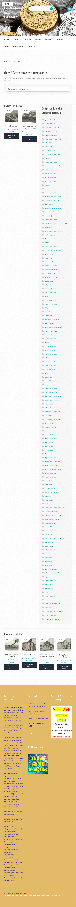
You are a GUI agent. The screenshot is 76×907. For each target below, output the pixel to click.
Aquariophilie (50, 123)
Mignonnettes (49, 404)
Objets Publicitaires (53, 469)
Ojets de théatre (51, 477)
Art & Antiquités (51, 131)
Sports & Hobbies (51, 569)
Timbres (47, 592)
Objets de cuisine (51, 458)
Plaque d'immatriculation (54, 507)
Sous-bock (48, 565)
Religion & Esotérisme (53, 542)
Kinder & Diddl (50, 346)
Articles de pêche (51, 135)
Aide (30, 46)
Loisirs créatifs (51, 362)
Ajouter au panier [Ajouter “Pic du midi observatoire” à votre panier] (11, 136)
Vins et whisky (50, 615)
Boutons (47, 185)
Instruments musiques (53, 327)
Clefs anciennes (51, 246)
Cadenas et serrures (52, 200)
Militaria (48, 408)
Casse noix (49, 227)
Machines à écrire (51, 369)
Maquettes (48, 377)
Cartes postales (51, 223)
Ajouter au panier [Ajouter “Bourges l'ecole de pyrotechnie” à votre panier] (64, 667)
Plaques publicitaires (53, 515)
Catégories (49, 39)
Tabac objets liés (51, 580)
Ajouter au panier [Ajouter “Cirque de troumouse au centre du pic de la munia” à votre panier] (29, 139)
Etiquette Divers (51, 285)
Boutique (38, 39)
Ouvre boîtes (49, 481)
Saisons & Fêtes (51, 550)
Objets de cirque (51, 454)
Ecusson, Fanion (51, 277)
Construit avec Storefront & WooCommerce (44, 895)
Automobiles (49, 143)
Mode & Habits (50, 423)
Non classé (49, 450)
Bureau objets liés (52, 189)
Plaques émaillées (51, 511)
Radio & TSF (49, 534)
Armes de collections (53, 127)
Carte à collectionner (53, 212)
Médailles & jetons (52, 400)
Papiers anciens (51, 488)
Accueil (7, 39)
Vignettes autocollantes (54, 611)
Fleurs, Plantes (51, 304)
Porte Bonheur (50, 523)
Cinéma (47, 242)
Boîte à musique (51, 170)
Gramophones (49, 312)
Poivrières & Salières (53, 519)
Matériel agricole (51, 388)
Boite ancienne (50, 173)
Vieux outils (49, 607)
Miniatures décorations (53, 419)
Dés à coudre (49, 262)
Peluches (48, 496)
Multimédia (49, 442)
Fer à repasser (50, 292)
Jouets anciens (50, 339)
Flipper (47, 308)
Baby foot (48, 146)
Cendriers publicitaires (54, 231)
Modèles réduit (50, 427)
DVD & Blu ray (50, 273)
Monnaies (48, 431)
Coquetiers (49, 254)
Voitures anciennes (52, 619)
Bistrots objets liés (53, 166)
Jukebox (47, 342)
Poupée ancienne (51, 531)
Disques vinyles (51, 265)
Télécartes (49, 584)
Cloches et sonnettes (53, 250)
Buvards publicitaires (53, 196)
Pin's (47, 504)
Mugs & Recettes (51, 438)
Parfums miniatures (52, 492)
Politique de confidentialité (15, 895)
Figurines (48, 300)
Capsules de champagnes (53, 208)
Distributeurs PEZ (51, 269)
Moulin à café (50, 434)
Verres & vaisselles (52, 603)
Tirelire (48, 600)
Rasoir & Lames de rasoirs (55, 538)
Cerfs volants (50, 235)
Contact (60, 39)
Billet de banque (51, 162)
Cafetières (49, 204)
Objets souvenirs (51, 473)
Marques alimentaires (53, 385)
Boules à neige (50, 177)
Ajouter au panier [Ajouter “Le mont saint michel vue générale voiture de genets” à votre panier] (46, 667)
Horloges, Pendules (52, 319)
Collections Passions (11, 14)
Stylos (47, 577)
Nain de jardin (50, 446)
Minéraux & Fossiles (52, 411)
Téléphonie (49, 588)
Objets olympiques (51, 465)
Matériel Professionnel (53, 396)
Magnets (47, 373)
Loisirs (47, 358)
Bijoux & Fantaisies (52, 154)
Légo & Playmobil (51, 350)
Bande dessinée (50, 150)
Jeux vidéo (49, 335)
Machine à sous (50, 365)
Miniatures (49, 415)
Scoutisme (48, 557)
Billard (47, 158)
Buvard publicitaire (52, 193)
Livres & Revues (51, 354)
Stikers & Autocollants (53, 573)
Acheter (28, 39)
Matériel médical (51, 392)
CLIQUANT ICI (32, 733)
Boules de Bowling (51, 181)
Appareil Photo (50, 120)
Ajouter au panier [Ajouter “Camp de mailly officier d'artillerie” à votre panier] (11, 667)
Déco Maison (49, 258)
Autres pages (18, 46)
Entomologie (49, 281)
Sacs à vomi (49, 546)
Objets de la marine (52, 461)
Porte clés (49, 527)
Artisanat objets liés (53, 139)
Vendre (16, 39)
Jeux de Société (51, 331)
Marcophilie (49, 381)
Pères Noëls (49, 500)
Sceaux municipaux (51, 554)
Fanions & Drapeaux (52, 289)
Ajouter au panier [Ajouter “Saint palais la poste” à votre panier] (29, 665)
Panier (6, 46)
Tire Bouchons (50, 596)
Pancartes (48, 484)
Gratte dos (49, 315)
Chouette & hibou (51, 239)
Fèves (47, 296)
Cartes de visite (51, 219)
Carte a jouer (50, 216)
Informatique (49, 323)
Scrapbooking (49, 561)
